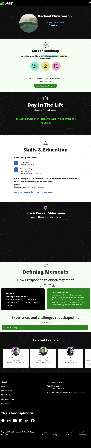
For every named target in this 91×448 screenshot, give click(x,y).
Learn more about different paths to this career (33, 192)
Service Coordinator (55, 22)
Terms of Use (69, 433)
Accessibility (5, 403)
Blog (3, 386)
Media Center (6, 395)
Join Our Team (6, 390)
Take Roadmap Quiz (45, 85)
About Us (4, 382)
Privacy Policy (55, 433)
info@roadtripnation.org (56, 382)
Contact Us (44, 433)
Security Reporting (82, 433)
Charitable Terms (7, 399)
